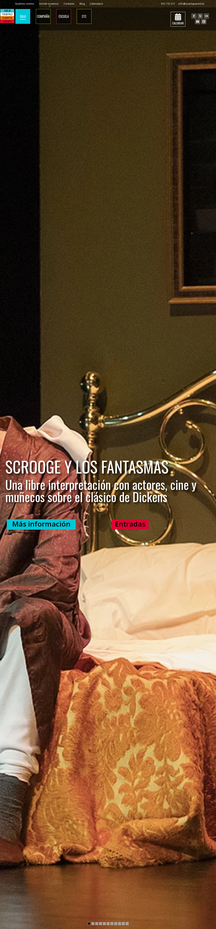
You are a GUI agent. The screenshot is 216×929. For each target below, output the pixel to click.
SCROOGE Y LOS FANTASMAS (87, 468)
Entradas (130, 524)
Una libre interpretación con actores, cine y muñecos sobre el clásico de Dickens (100, 491)
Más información (41, 524)
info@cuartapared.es (191, 3)
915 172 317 (168, 3)
